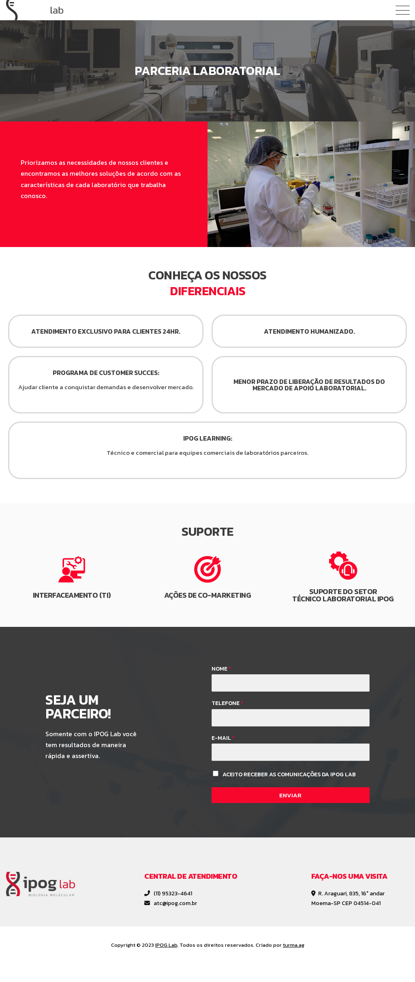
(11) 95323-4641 (168, 893)
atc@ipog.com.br (170, 903)
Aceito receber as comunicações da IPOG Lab (289, 774)
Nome (221, 669)
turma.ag (293, 945)
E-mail (223, 738)
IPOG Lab (166, 945)
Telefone (227, 703)
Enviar (290, 795)
